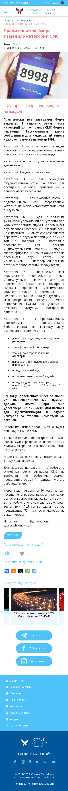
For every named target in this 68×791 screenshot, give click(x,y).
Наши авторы (18, 700)
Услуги (14, 719)
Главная (9, 20)
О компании (17, 680)
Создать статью (20, 712)
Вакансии (15, 693)
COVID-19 (13, 535)
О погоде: (46, 2)
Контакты (16, 706)
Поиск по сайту (19, 725)
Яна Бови (18, 44)
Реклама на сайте (21, 687)
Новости (26, 20)
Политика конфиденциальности (34, 783)
